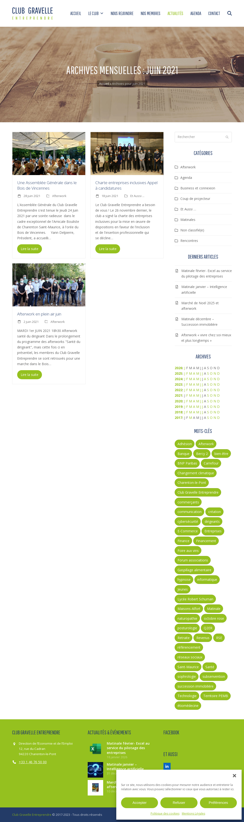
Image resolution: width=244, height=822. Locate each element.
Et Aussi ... (137, 196)
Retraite (184, 637)
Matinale (213, 608)
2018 (178, 412)
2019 (178, 406)
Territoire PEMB (215, 696)
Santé (209, 667)
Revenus (202, 637)
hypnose (184, 579)
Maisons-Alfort (189, 608)
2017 (178, 417)
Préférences (218, 803)
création (214, 511)
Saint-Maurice (188, 667)
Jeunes (183, 589)
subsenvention (214, 676)
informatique (207, 579)
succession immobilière (196, 686)
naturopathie (187, 618)
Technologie (187, 696)
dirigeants (212, 521)
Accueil (104, 83)
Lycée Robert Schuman (195, 599)
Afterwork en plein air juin (39, 314)
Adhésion (185, 444)
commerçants (188, 502)
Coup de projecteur (195, 198)
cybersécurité (188, 521)
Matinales (187, 219)
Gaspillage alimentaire (194, 570)
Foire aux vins (188, 550)
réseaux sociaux (190, 657)
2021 (178, 395)
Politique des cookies (165, 813)
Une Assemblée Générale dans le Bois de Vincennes (47, 185)
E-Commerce (188, 531)
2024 (178, 379)
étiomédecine (188, 705)
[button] (234, 775)
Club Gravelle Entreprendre (198, 492)
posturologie (187, 628)
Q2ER (208, 628)
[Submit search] (227, 137)
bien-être (221, 453)
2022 (178, 390)
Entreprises (213, 531)
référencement (189, 647)
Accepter (139, 803)
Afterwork (59, 196)
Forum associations (193, 560)
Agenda (186, 177)
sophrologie (187, 676)
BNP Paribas (187, 463)
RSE (219, 637)
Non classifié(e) (192, 230)
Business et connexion (197, 188)
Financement (206, 541)
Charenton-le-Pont (192, 482)
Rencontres (189, 240)
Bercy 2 (202, 453)
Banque (183, 453)
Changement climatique (196, 473)
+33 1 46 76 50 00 (33, 762)
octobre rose (214, 618)
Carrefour (211, 463)
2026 (178, 368)
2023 (178, 384)
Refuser (179, 803)
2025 (178, 373)
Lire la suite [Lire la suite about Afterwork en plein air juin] (29, 374)
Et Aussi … (188, 209)
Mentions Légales (193, 813)
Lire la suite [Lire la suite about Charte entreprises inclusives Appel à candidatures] (108, 248)
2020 (178, 401)
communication (190, 511)
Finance (183, 541)
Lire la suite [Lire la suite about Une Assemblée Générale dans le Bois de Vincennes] (29, 248)
